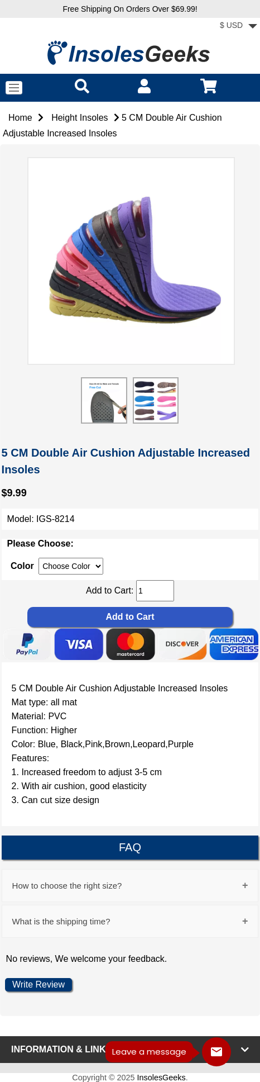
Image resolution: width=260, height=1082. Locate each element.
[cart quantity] (155, 590)
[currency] (70, 566)
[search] (82, 86)
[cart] (208, 86)
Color (22, 566)
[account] (144, 86)
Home (20, 117)
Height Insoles (79, 117)
